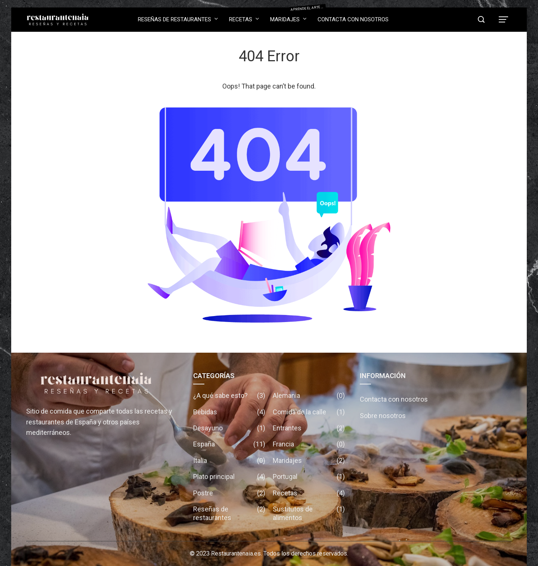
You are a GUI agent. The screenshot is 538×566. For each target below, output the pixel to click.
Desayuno (229, 428)
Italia (229, 460)
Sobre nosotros (383, 416)
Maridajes (288, 17)
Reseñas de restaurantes (178, 19)
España (229, 444)
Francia (309, 444)
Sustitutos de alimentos (309, 513)
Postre (229, 493)
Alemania (309, 395)
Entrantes (309, 428)
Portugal (309, 476)
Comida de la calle (309, 412)
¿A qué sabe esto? (229, 395)
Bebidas (229, 412)
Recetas (244, 19)
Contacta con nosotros (353, 19)
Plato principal (229, 476)
